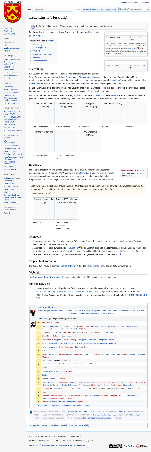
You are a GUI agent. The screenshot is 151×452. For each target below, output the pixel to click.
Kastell (69, 354)
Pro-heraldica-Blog (11, 181)
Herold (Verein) (93, 266)
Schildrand (34, 83)
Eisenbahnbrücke (53, 336)
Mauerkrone (62, 364)
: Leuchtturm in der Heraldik (51, 277)
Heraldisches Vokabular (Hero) (13, 199)
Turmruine (136, 388)
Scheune (106, 382)
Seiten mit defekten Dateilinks (55, 425)
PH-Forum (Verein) (11, 103)
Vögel (89, 311)
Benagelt (45, 405)
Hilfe (5, 45)
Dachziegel (77, 332)
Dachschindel (57, 332)
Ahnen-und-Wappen (11, 93)
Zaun (44, 401)
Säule (44, 382)
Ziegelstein (61, 401)
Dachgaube (46, 332)
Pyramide (69, 371)
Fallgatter (57, 340)
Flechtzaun (92, 340)
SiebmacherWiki (10, 169)
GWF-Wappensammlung (11, 142)
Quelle (44, 375)
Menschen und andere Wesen (123, 311)
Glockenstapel (102, 343)
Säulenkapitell (62, 382)
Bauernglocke (64, 326)
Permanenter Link (11, 73)
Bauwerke (44, 319)
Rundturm (61, 379)
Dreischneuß (108, 332)
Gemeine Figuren (47, 307)
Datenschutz (33, 445)
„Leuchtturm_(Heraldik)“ (77, 412)
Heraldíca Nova (10, 184)
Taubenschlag (47, 388)
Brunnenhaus (46, 329)
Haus (61, 347)
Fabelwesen (106, 311)
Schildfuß (78, 95)
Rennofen (53, 379)
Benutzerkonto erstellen (130, 3)
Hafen (44, 347)
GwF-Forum (8, 87)
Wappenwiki (8, 167)
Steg (98, 385)
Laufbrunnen (46, 360)
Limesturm (68, 360)
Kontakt (7, 51)
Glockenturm (65, 343)
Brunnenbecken (132, 326)
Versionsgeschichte (108, 9)
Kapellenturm (54, 354)
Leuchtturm (74, 248)
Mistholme (8, 192)
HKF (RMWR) (9, 125)
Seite (29, 9)
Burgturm (81, 329)
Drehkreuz (98, 332)
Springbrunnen (84, 385)
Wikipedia (119, 412)
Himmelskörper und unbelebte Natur (52, 311)
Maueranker (52, 364)
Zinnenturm (82, 401)
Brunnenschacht (56, 329)
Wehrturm (113, 395)
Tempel (66, 388)
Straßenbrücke (116, 385)
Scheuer (114, 382)
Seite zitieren (9, 78)
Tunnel (94, 388)
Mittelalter (84, 173)
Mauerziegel (73, 364)
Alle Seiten (8, 31)
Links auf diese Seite (12, 59)
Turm (31, 77)
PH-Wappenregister (11, 146)
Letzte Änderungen (11, 48)
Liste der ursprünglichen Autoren (97, 418)
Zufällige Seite (9, 34)
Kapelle (44, 354)
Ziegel (53, 401)
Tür (89, 388)
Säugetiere (96, 311)
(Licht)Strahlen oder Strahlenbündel (76, 77)
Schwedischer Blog (11, 195)
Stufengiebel (128, 385)
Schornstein (47, 385)
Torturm (84, 388)
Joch (43, 351)
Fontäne (111, 340)
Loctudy (143, 65)
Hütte (86, 347)
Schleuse (142, 382)
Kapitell (63, 354)
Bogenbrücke (84, 326)
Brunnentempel (67, 329)
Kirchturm (105, 354)
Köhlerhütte (140, 354)
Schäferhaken (88, 382)
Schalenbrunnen (75, 382)
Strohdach (105, 385)
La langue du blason (12, 178)
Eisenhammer (67, 336)
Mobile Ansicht (79, 445)
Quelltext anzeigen (90, 9)
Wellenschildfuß (94, 95)
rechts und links (86, 80)
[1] (51, 193)
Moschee (83, 364)
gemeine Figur (35, 35)
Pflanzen (70, 311)
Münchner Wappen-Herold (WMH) (11, 121)
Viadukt (44, 392)
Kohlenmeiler (116, 354)
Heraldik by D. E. (10, 189)
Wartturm (65, 395)
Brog (110, 326)
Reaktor (45, 379)
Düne (117, 332)
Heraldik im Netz (10, 90)
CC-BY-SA (64, 441)
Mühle (90, 364)
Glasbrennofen (53, 343)
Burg (75, 329)
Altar (43, 322)
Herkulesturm (132, 48)
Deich (91, 332)
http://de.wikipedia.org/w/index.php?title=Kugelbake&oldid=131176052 (67, 291)
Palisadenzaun (54, 371)
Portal (62, 371)
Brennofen (103, 326)
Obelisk (44, 367)
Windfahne (46, 398)
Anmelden (145, 3)
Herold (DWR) (9, 114)
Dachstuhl (67, 332)
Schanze (98, 382)
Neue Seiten (9, 42)
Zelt (48, 401)
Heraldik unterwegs (11, 203)
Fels (114, 95)
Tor (78, 388)
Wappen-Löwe (9, 128)
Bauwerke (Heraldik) (79, 425)
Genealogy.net (9, 95)
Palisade (45, 371)
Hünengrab (79, 347)
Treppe (73, 388)
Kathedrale (78, 354)
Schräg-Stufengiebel (69, 385)
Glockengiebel (75, 343)
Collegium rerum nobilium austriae (10, 99)
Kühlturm (45, 357)
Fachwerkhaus (47, 340)
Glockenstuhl (112, 343)
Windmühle (55, 398)
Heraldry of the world (12, 151)
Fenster (66, 340)
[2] (120, 254)
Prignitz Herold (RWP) (12, 111)
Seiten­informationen (11, 75)
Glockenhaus (85, 343)
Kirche (85, 354)
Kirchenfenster (95, 354)
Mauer (44, 364)
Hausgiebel (69, 347)
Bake (60, 173)
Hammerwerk (53, 347)
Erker (44, 336)
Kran (124, 354)
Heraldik (91, 32)
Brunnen (123, 326)
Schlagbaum (132, 382)
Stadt (93, 385)
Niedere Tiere (80, 311)
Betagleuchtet (55, 405)
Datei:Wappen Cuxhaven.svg (133, 170)
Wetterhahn (133, 395)
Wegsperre (104, 395)
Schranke (56, 385)
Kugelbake (131, 354)
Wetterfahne (123, 395)
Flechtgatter (81, 340)
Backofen (45, 326)
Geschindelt (77, 405)
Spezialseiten (9, 67)
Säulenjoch (52, 382)
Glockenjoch (94, 343)
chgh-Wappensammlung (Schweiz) (13, 158)
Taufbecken (58, 388)
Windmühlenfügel (67, 398)
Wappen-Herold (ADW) (13, 130)
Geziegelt (87, 405)
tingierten (116, 80)
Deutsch (7, 213)
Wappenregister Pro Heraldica (11, 163)
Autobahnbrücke (53, 322)
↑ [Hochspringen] (36, 288)
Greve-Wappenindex (12, 149)
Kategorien (35, 425)
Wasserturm (94, 395)
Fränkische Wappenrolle (13, 154)
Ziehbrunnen (72, 401)
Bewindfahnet (67, 405)
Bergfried (74, 326)
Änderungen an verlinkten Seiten (10, 63)
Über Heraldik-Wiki (47, 445)
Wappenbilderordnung (65, 266)
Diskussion (38, 9)
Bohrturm (94, 326)
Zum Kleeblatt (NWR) (12, 117)
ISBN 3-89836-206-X (137, 295)
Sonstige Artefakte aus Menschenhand (99, 313)
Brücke (115, 326)
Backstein (54, 326)
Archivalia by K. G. (11, 186)
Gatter (44, 343)
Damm (84, 332)
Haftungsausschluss (64, 445)
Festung (73, 340)
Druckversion (9, 70)
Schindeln (122, 382)
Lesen (76, 9)
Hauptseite (8, 28)
